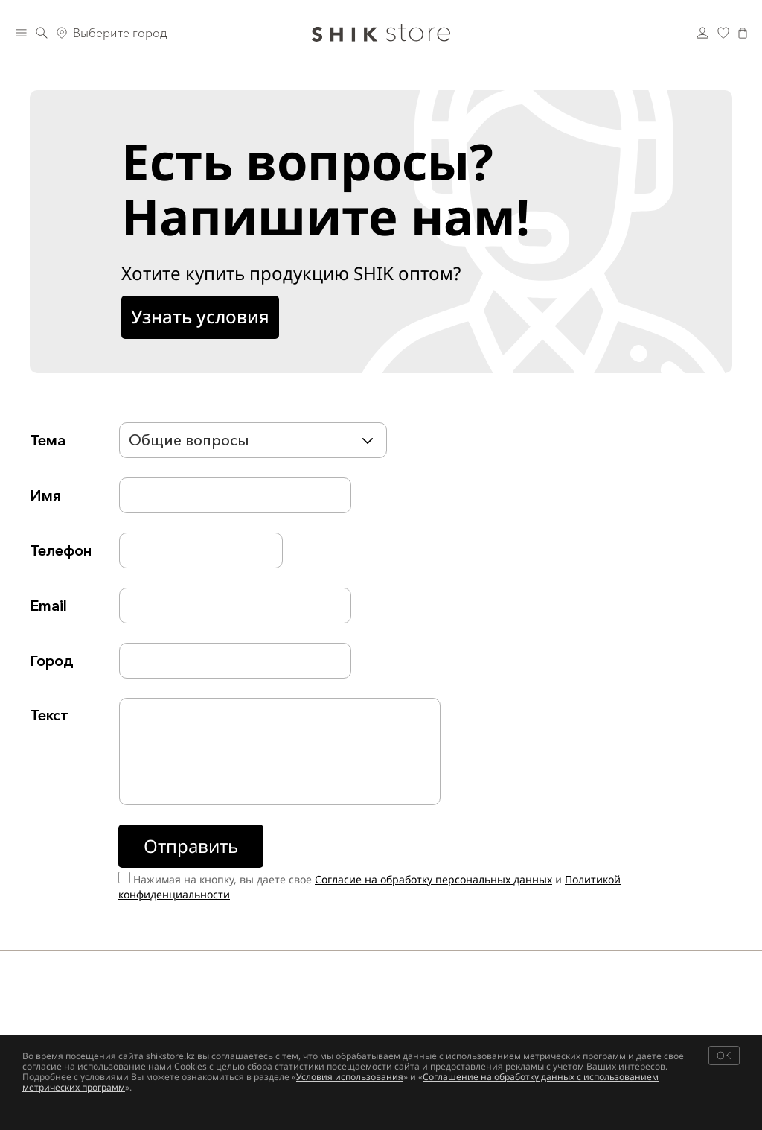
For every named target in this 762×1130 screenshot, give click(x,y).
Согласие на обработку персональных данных (433, 879)
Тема (47, 440)
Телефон (61, 550)
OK (724, 1055)
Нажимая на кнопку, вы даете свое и (369, 886)
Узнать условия (200, 316)
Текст (49, 715)
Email (48, 605)
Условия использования (349, 1076)
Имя (45, 495)
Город (52, 660)
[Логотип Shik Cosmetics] (381, 33)
